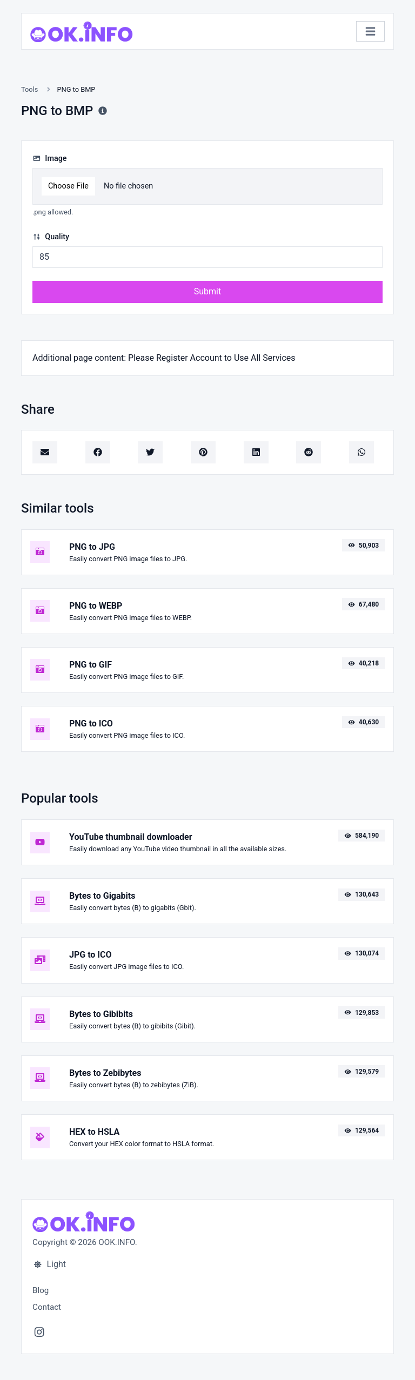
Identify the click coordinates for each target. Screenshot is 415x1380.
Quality (50, 236)
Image (49, 158)
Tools (29, 89)
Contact (46, 1307)
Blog (40, 1290)
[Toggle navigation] (370, 31)
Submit (207, 291)
